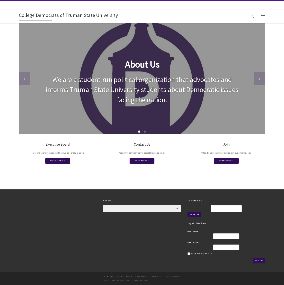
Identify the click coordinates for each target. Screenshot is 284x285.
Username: (193, 231)
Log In (259, 260)
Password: (193, 242)
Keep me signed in (201, 254)
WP (115, 280)
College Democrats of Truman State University (134, 276)
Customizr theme (141, 280)
